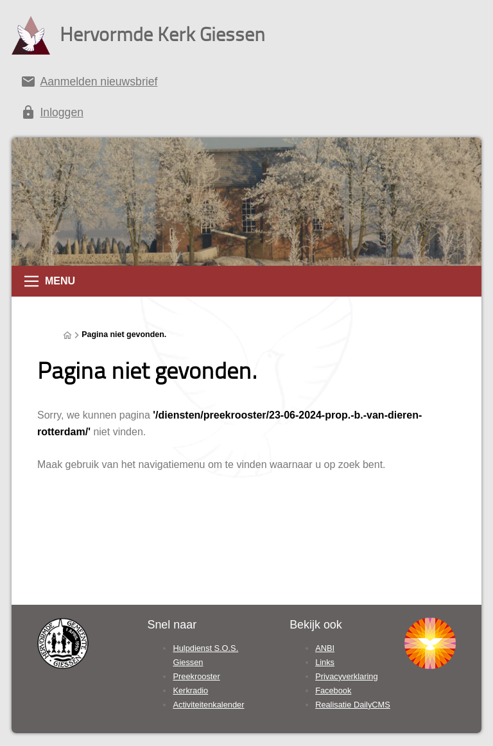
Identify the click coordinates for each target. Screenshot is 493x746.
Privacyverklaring (346, 676)
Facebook (333, 690)
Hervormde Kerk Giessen (162, 34)
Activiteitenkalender (208, 704)
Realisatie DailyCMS (352, 704)
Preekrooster (196, 676)
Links (324, 662)
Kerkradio (190, 690)
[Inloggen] (246, 115)
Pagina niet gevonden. (124, 334)
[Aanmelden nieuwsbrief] (246, 84)
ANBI (324, 648)
